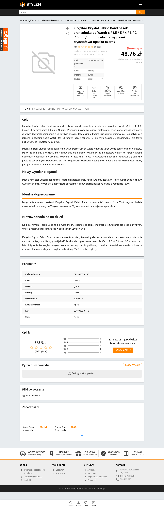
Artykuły (89, 470)
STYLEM (33, 4)
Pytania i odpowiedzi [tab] (74, 109)
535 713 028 (125, 479)
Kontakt (25, 480)
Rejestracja (58, 473)
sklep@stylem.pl (127, 476)
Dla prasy (90, 473)
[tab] (25, 108)
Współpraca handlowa (95, 477)
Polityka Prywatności (31, 477)
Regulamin (26, 473)
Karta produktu (31, 395)
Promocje (90, 480)
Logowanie (58, 470)
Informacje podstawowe (32, 470)
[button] (82, 435)
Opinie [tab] (55, 109)
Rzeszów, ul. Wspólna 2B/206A (129, 471)
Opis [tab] (31, 109)
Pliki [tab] (91, 109)
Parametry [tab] (43, 109)
